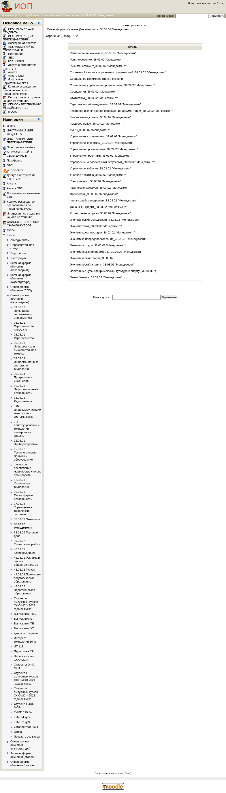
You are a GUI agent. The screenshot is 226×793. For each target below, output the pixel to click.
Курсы (22, 15)
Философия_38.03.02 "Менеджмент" (94, 194)
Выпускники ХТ (24, 628)
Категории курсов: (135, 25)
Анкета (10, 72)
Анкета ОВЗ (13, 75)
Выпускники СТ (24, 618)
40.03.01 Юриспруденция (25, 551)
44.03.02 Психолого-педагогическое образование (27, 578)
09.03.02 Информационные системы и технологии (26, 364)
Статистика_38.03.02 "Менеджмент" (94, 98)
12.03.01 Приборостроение (26, 442)
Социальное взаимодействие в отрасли (96, 78)
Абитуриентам (20, 240)
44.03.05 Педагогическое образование (24, 590)
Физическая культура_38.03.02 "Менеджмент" (100, 187)
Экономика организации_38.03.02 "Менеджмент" (102, 232)
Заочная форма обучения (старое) (22, 755)
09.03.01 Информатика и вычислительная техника (25, 348)
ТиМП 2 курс (22, 722)
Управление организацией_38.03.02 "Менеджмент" (104, 149)
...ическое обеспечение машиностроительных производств (28, 470)
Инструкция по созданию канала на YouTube (22, 99)
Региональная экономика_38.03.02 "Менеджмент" (103, 53)
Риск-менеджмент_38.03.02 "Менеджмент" (98, 66)
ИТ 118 (18, 646)
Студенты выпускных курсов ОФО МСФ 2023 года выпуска (26, 604)
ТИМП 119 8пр (23, 712)
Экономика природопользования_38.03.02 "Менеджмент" (108, 239)
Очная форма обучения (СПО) (21, 288)
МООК (10, 111)
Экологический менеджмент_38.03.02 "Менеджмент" (105, 219)
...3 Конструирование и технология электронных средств (27, 428)
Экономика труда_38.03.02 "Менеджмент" (98, 245)
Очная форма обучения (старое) (22, 763)
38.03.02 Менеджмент (100, 15)
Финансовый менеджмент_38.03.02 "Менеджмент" (103, 200)
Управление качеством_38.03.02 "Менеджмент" (101, 142)
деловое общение (26, 633)
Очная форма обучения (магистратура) (20, 745)
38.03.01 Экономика (27, 519)
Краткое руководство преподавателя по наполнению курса (19, 90)
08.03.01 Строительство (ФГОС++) (24, 326)
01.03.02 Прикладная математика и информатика (23, 312)
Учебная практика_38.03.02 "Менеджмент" (98, 174)
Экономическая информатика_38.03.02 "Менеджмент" (106, 251)
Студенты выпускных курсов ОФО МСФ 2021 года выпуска (26, 678)
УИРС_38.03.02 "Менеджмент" (90, 130)
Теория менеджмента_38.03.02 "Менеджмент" (100, 117)
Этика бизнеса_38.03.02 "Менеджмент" (96, 277)
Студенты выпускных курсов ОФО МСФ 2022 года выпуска (26, 694)
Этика (18, 731)
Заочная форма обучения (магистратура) (20, 278)
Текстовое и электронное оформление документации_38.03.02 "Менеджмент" (122, 110)
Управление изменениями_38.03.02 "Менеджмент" (103, 136)
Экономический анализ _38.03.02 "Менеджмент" (102, 264)
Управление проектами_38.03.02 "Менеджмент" (102, 155)
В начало (8, 15)
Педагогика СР (24, 651)
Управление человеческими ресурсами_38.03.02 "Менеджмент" (112, 162)
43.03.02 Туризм (24, 569)
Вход (221, 3)
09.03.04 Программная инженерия (23, 377)
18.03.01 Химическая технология (22, 483)
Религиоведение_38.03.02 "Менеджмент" (97, 59)
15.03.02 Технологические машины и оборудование (25, 454)
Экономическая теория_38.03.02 (91, 258)
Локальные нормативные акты (15, 81)
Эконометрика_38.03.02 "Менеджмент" (96, 226)
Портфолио (13, 53)
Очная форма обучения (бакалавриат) (55, 15)
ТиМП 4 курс (22, 717)
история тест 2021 (26, 726)
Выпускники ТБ (24, 623)
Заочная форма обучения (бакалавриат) (20, 266)
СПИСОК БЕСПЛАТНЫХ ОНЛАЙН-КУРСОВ (22, 106)
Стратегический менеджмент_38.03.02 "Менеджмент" (105, 104)
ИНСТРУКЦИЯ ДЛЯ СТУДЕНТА (20, 132)
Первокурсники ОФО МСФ (24, 658)
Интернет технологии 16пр (25, 639)
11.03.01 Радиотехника (23, 399)
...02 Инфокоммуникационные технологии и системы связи (31, 411)
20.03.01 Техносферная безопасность (23, 495)
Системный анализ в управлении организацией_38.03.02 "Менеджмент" (118, 72)
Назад (65, 36)
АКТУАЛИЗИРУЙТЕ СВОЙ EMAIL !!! (18, 48)
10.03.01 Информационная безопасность (26, 389)
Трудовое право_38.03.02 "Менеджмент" (97, 123)
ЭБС (8, 57)
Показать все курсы (27, 736)
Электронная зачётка (19, 43)
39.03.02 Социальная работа (27, 542)
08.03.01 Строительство (24, 336)
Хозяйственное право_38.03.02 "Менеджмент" (101, 213)
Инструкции (18, 258)
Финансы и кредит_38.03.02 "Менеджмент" (98, 207)
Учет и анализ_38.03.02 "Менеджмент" (95, 181)
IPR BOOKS (13, 61)
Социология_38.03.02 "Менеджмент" (94, 91)
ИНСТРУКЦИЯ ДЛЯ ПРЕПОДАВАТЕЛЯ (18, 37)
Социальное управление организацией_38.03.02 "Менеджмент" (112, 85)
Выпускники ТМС (25, 613)
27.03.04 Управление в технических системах (23, 509)
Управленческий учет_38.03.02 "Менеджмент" (100, 168)
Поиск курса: (166, 15)
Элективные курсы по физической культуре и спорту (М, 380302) (113, 271)
